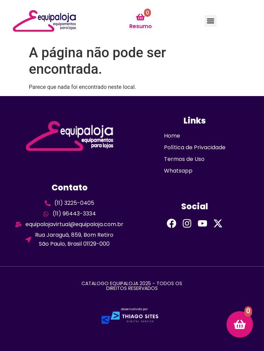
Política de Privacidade (195, 147)
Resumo (140, 26)
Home (172, 136)
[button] (211, 21)
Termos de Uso (184, 159)
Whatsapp (178, 171)
